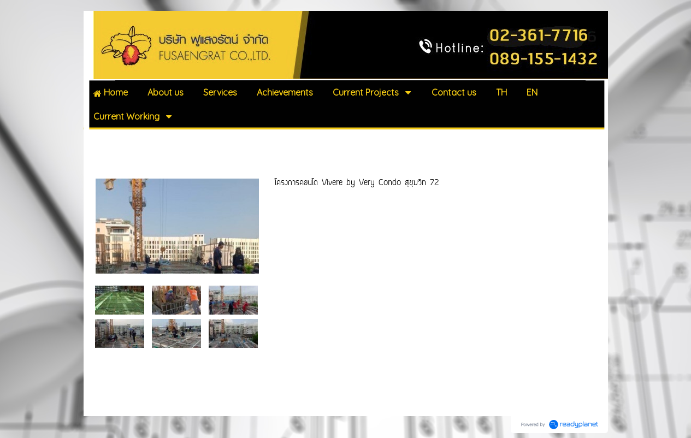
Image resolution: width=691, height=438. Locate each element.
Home (99, 141)
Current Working (148, 141)
